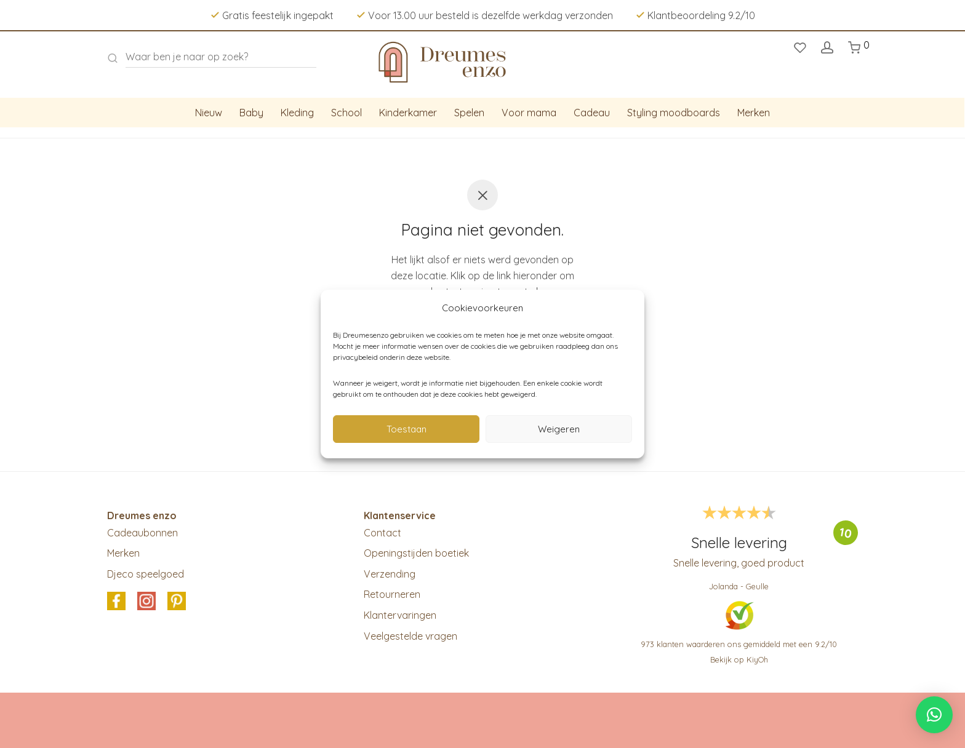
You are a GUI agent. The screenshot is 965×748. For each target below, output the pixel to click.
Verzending (389, 574)
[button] (934, 714)
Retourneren (392, 594)
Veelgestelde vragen (410, 636)
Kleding (297, 112)
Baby (251, 112)
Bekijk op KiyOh (739, 659)
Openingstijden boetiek (416, 553)
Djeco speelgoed (145, 574)
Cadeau (592, 112)
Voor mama (529, 112)
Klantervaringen (400, 615)
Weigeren (559, 429)
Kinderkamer (408, 112)
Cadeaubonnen (142, 533)
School (346, 112)
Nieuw (208, 112)
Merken (753, 112)
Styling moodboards (673, 112)
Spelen (469, 112)
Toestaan (406, 429)
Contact (382, 533)
